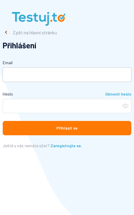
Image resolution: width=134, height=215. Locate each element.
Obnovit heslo (118, 93)
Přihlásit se (67, 127)
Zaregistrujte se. (66, 145)
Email (8, 62)
